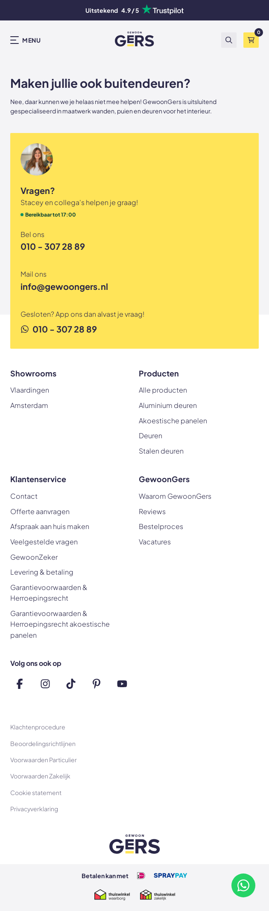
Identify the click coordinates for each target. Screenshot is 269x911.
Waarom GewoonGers (175, 496)
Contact (24, 496)
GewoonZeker (34, 556)
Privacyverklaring (34, 809)
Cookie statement (35, 792)
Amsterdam (29, 405)
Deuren (150, 435)
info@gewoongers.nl (64, 286)
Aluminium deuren (168, 405)
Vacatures (155, 541)
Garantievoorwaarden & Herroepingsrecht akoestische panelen (60, 624)
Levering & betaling (41, 571)
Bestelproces (161, 526)
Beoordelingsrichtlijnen (43, 743)
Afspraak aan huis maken (49, 526)
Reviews (152, 511)
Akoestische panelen (173, 420)
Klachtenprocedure (37, 727)
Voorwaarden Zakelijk (40, 776)
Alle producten (163, 389)
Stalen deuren (161, 450)
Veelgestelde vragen (44, 541)
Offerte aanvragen (40, 511)
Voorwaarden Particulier (43, 760)
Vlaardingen (29, 389)
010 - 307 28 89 (52, 246)
